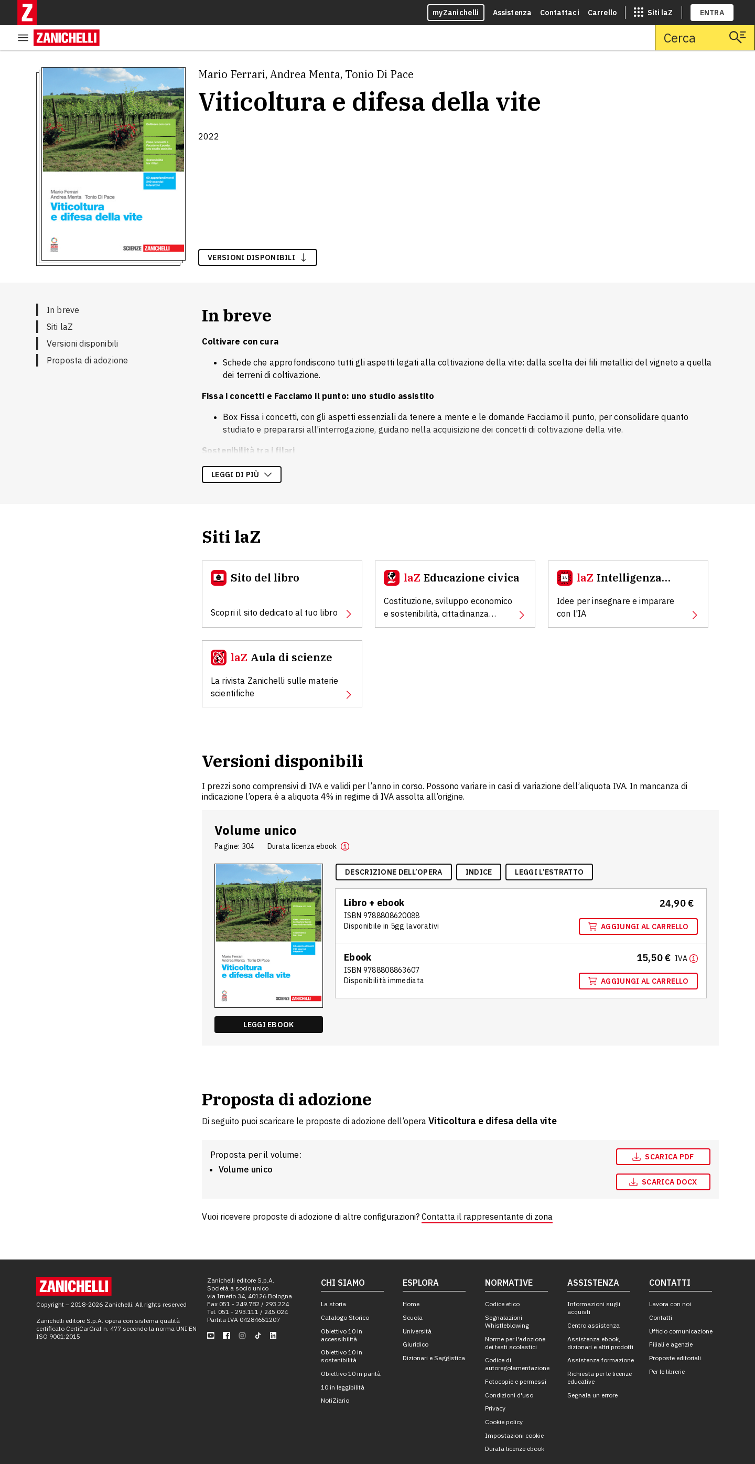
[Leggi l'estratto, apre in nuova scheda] (549, 846)
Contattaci (559, 12)
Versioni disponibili (82, 318)
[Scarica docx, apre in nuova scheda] (663, 1156)
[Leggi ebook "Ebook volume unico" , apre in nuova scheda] (268, 999)
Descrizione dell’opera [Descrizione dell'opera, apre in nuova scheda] (394, 847)
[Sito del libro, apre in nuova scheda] (282, 568)
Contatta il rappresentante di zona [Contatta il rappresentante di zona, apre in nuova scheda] (487, 1191)
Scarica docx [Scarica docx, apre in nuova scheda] (663, 1156)
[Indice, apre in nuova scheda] (479, 846)
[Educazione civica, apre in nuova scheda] (455, 568)
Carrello (602, 12)
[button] (345, 821)
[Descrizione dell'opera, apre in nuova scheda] (394, 846)
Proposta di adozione (87, 335)
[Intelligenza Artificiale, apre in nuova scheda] (628, 568)
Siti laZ (60, 301)
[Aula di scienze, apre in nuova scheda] (282, 648)
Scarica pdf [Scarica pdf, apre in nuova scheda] (663, 1131)
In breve (63, 284)
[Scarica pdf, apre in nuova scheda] (663, 1131)
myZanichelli (456, 12)
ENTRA (712, 12)
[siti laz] (653, 12)
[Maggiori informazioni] (686, 933)
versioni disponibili (258, 232)
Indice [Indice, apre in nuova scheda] (479, 847)
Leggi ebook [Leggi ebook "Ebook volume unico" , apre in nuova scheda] (268, 999)
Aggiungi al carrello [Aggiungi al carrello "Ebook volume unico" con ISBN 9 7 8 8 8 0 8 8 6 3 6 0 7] (638, 956)
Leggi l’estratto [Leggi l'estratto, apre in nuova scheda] (549, 847)
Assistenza (512, 12)
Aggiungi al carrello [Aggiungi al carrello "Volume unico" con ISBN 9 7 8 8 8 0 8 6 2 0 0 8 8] (638, 901)
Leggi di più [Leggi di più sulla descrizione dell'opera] (241, 449)
